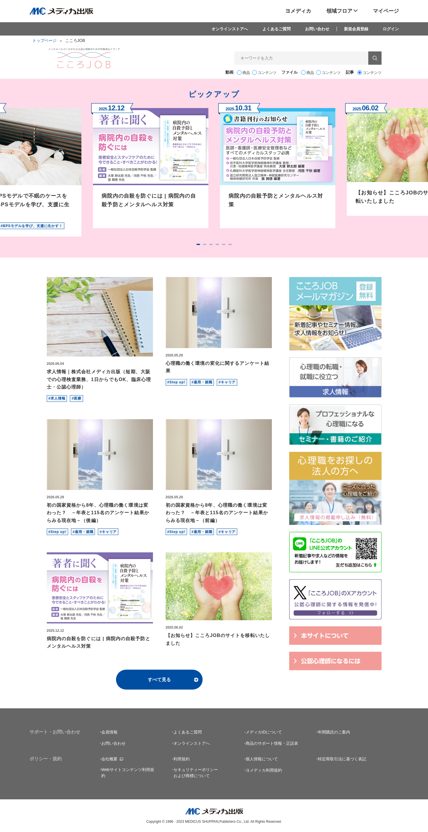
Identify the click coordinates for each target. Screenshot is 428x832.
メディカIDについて (264, 732)
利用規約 (181, 759)
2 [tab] (204, 244)
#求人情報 (57, 398)
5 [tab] (223, 244)
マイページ (386, 11)
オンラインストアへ (230, 29)
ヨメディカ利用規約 (264, 770)
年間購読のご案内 (334, 732)
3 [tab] (211, 244)
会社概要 (109, 759)
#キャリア (227, 382)
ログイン (391, 29)
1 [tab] (198, 244)
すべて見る (159, 679)
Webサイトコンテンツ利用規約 (127, 772)
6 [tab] (230, 244)
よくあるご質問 (276, 29)
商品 (246, 72)
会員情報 (109, 732)
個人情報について (262, 759)
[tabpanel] (150, 165)
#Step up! (176, 382)
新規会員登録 (356, 29)
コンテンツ (267, 72)
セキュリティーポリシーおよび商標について (195, 772)
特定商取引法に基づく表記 (342, 759)
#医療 (76, 398)
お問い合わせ (317, 29)
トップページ (44, 40)
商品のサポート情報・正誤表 (272, 743)
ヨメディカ (298, 11)
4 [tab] (217, 244)
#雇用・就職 (202, 382)
